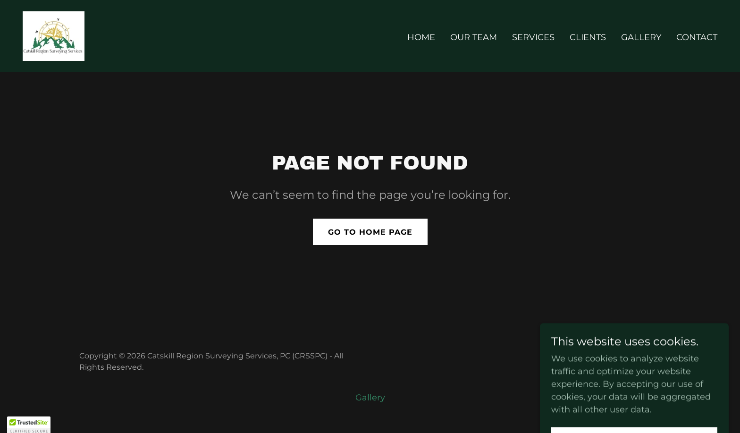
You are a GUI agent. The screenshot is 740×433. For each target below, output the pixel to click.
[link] (53, 35)
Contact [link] (696, 37)
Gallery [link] (641, 37)
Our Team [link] (473, 37)
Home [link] (421, 37)
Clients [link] (588, 37)
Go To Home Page (370, 232)
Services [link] (533, 37)
